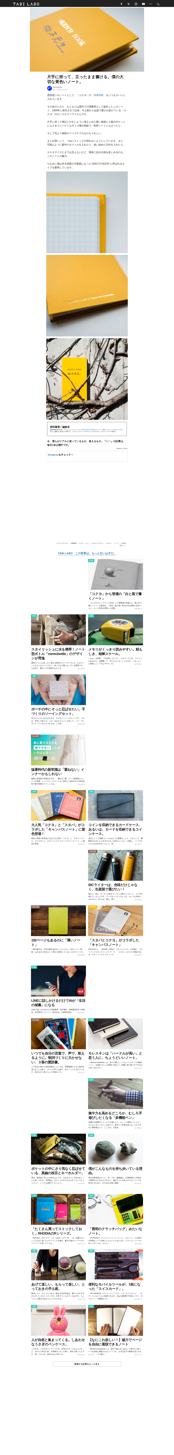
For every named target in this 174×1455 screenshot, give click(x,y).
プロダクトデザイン (98, 544)
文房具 (124, 544)
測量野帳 (98, 95)
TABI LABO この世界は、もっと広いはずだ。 (87, 553)
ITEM (91, 561)
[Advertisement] (87, 1417)
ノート (117, 544)
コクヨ (81, 544)
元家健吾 (125, 449)
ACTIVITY (92, 908)
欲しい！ (123, 546)
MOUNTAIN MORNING (89, 430)
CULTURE (35, 737)
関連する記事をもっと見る (86, 1364)
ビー (108, 441)
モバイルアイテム (63, 544)
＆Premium (86, 432)
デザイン (109, 544)
